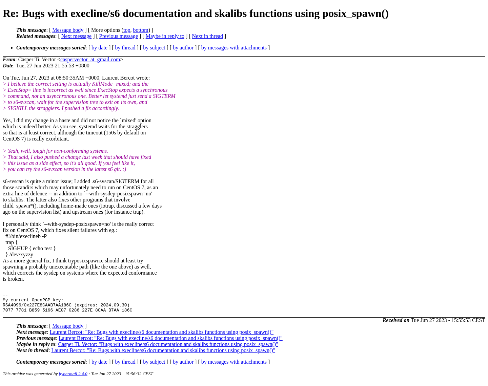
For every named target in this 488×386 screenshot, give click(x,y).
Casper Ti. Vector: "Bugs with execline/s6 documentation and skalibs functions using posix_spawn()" (168, 348)
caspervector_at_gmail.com (90, 59)
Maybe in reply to (165, 36)
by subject (154, 47)
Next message (76, 36)
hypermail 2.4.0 (73, 377)
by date (99, 47)
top (126, 30)
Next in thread (207, 36)
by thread (125, 47)
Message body (67, 30)
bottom (140, 30)
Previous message (118, 36)
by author (183, 47)
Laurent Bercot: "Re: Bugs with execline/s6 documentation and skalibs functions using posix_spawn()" (162, 336)
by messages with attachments (234, 47)
